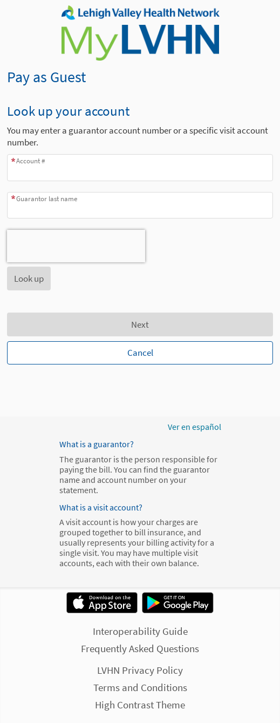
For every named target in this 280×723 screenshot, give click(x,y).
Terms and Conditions (140, 687)
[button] (29, 278)
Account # (30, 160)
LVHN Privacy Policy (140, 670)
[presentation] (76, 246)
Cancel (140, 353)
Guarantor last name (46, 198)
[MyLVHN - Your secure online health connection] (140, 33)
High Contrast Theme (140, 704)
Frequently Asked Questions (140, 648)
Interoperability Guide (140, 631)
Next (140, 324)
